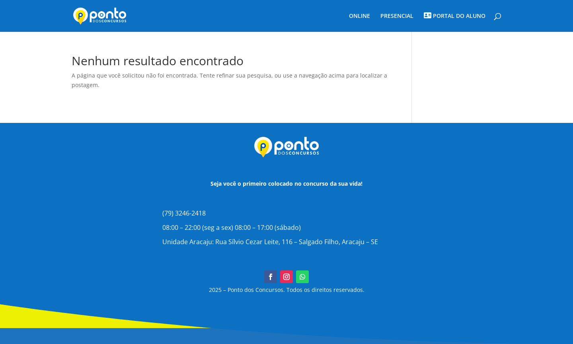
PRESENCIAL (396, 16)
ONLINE (359, 16)
